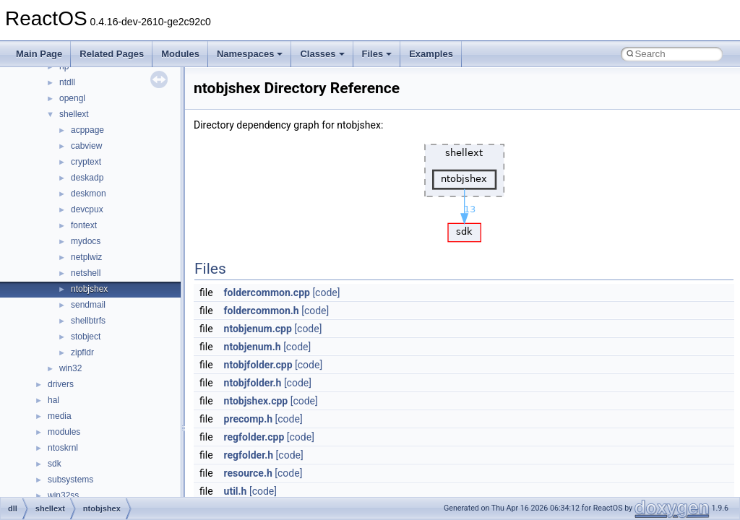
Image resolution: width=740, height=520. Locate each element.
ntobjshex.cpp (256, 401)
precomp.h (248, 419)
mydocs (85, 241)
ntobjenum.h (252, 346)
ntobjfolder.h (253, 383)
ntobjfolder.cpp (258, 364)
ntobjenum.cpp (258, 328)
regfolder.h (249, 455)
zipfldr (82, 352)
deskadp (87, 178)
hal (53, 400)
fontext (84, 225)
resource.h (248, 473)
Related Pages (111, 53)
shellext (74, 114)
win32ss (63, 495)
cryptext (86, 162)
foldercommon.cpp (267, 292)
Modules (180, 53)
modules (64, 432)
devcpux (87, 209)
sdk (54, 464)
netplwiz (86, 257)
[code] (326, 292)
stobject (85, 337)
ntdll (67, 82)
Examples (431, 53)
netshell (85, 273)
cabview (86, 146)
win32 (70, 368)
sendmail (88, 305)
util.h (235, 491)
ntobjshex (89, 289)
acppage (87, 130)
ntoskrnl (63, 448)
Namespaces (250, 53)
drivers (61, 384)
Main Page (39, 53)
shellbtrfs (88, 321)
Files (377, 53)
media (60, 416)
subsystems (70, 479)
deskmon (88, 193)
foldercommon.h (261, 310)
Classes (322, 53)
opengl (72, 98)
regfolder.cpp (254, 437)
